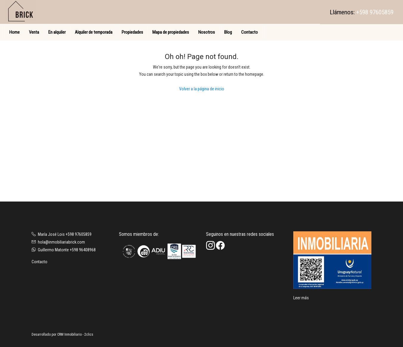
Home (14, 32)
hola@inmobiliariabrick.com (61, 242)
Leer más (301, 297)
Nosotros (206, 32)
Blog (228, 32)
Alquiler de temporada (93, 32)
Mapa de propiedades (170, 32)
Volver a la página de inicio (201, 88)
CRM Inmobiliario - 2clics (75, 334)
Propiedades (132, 32)
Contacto (249, 32)
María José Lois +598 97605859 (65, 234)
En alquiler (57, 32)
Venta (34, 32)
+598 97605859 (374, 12)
